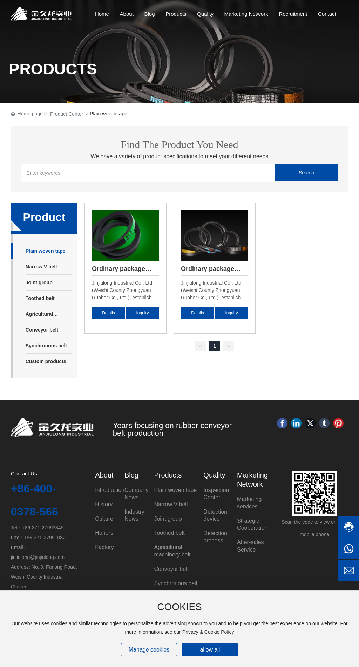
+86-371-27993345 (43, 528)
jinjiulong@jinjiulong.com (38, 557)
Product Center (66, 114)
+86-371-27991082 (45, 537)
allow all (210, 650)
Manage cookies (149, 650)
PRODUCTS (53, 69)
